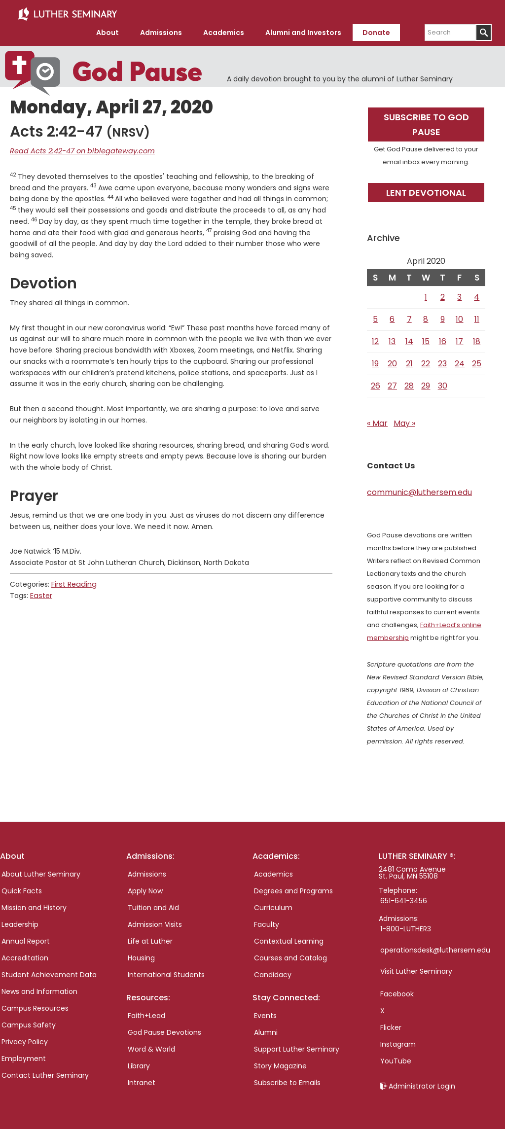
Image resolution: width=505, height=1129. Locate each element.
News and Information (39, 989)
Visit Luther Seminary (416, 969)
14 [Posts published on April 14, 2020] (409, 339)
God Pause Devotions (164, 1031)
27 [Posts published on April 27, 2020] (392, 383)
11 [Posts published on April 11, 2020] (476, 317)
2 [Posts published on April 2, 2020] (442, 295)
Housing (141, 956)
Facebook (397, 992)
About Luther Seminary (40, 872)
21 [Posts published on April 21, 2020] (409, 361)
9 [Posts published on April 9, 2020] (442, 317)
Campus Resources (35, 1006)
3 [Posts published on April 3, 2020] (459, 295)
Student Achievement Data (49, 973)
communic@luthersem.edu (419, 490)
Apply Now (145, 889)
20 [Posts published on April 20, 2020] (392, 361)
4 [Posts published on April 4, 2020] (476, 295)
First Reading (73, 582)
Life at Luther (150, 939)
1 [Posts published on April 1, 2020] (426, 295)
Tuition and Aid (153, 906)
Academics (273, 872)
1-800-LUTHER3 (405, 927)
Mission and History (34, 906)
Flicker (390, 1025)
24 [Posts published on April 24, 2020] (460, 361)
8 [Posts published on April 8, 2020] (425, 317)
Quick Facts (21, 889)
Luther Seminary (67, 14)
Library (139, 1064)
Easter (40, 594)
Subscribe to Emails (287, 1081)
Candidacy (272, 973)
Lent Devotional (426, 190)
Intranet (141, 1081)
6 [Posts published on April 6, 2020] (392, 317)
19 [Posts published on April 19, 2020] (375, 361)
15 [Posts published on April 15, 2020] (426, 339)
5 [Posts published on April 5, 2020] (375, 317)
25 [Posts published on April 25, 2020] (476, 361)
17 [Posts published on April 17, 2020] (459, 339)
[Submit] (483, 31)
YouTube (395, 1059)
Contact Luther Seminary (45, 1073)
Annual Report (25, 939)
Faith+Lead (146, 1014)
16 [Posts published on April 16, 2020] (442, 339)
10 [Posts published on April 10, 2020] (459, 317)
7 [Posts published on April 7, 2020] (409, 317)
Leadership (19, 922)
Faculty (266, 922)
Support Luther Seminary (296, 1048)
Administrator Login (422, 1084)
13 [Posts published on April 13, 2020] (392, 339)
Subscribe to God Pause (426, 122)
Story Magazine (280, 1064)
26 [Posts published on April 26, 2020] (375, 383)
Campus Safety (28, 1023)
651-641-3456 (403, 899)
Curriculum (273, 906)
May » (404, 421)
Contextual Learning (289, 939)
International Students (166, 973)
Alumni (266, 1031)
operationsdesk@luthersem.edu (435, 948)
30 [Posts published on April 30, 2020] (442, 383)
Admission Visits (155, 922)
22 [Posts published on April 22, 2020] (425, 361)
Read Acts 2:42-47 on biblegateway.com (79, 149)
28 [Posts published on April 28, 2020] (409, 383)
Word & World (151, 1048)
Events (265, 1014)
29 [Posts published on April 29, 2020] (425, 383)
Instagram (398, 1042)
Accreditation (24, 956)
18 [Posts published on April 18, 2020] (476, 339)
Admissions (147, 872)
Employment (23, 1056)
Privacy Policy (24, 1040)
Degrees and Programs (293, 889)
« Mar (377, 421)
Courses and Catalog (290, 956)
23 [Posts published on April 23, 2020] (442, 361)
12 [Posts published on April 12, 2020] (375, 339)
